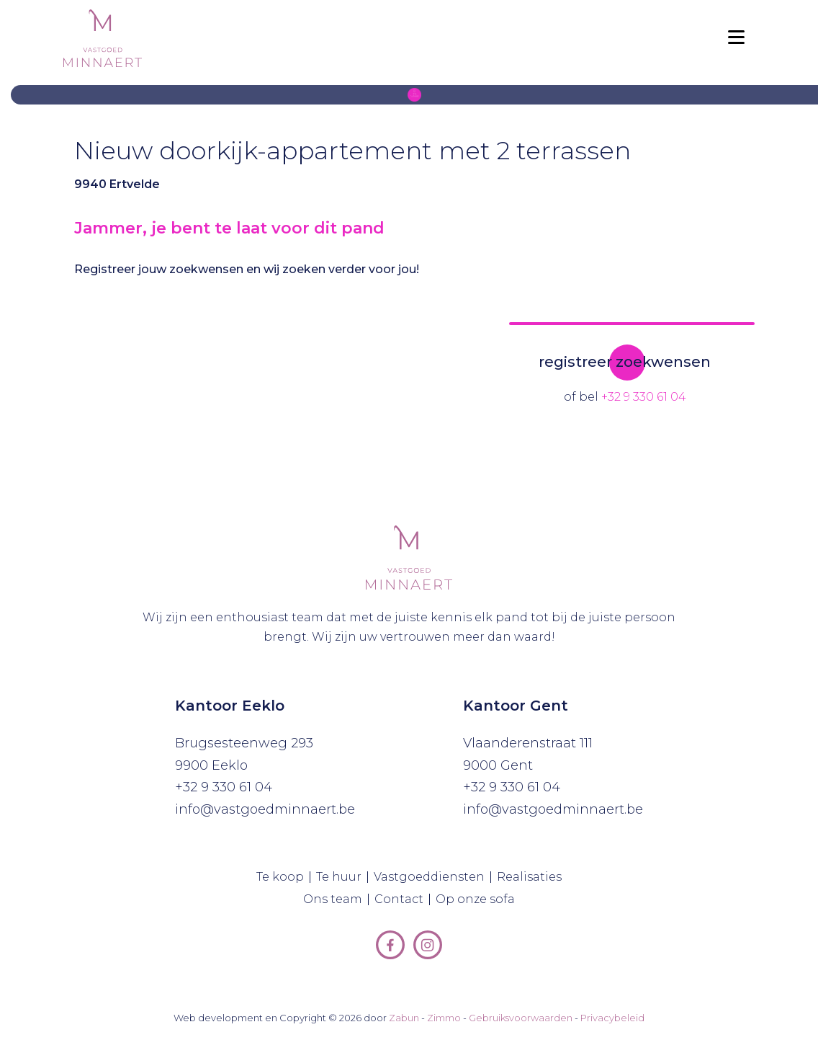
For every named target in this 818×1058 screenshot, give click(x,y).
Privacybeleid (612, 1017)
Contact (402, 899)
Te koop (283, 877)
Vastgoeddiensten (432, 877)
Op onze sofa (478, 899)
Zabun (404, 1017)
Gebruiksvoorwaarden (520, 1017)
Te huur (342, 877)
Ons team (336, 899)
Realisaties (532, 877)
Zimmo (444, 1017)
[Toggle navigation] (736, 38)
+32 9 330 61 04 (643, 397)
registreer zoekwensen (625, 361)
